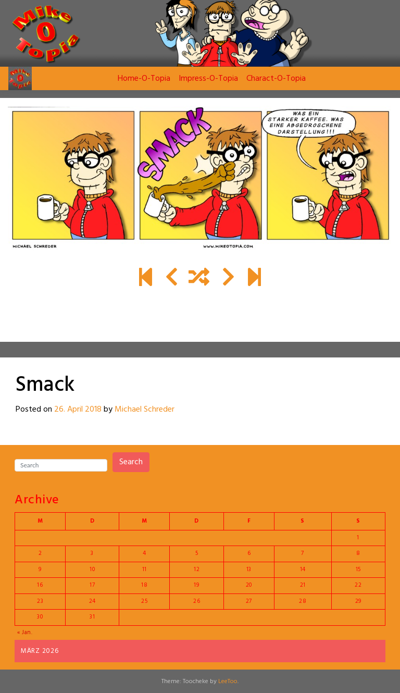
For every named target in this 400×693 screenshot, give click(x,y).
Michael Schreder (144, 409)
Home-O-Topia (144, 78)
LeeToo (228, 681)
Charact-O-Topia (276, 78)
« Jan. (25, 632)
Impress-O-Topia (208, 78)
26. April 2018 (78, 409)
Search (131, 462)
